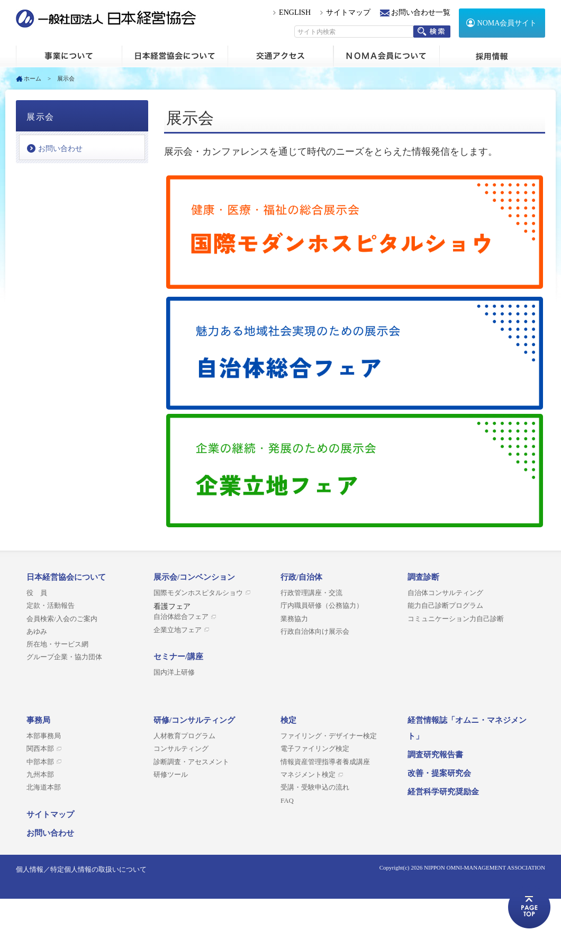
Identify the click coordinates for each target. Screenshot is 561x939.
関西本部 (40, 748)
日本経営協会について (175, 56)
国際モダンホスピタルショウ (198, 593)
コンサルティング (181, 748)
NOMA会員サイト (507, 23)
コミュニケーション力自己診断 (456, 619)
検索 (431, 31)
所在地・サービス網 (57, 644)
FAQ (287, 800)
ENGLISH (295, 12)
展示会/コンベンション (194, 577)
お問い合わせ (60, 149)
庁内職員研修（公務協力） (321, 605)
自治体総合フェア (181, 617)
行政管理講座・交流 (311, 593)
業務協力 (294, 619)
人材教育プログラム (184, 736)
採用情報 (492, 56)
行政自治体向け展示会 (314, 631)
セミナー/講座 (178, 656)
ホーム (69, 56)
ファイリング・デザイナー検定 (328, 736)
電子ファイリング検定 (314, 748)
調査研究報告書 (435, 754)
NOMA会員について (386, 56)
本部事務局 (43, 736)
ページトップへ (529, 907)
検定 (288, 720)
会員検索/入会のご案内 (61, 619)
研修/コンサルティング (194, 720)
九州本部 (40, 774)
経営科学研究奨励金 (443, 791)
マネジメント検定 (308, 774)
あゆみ (36, 631)
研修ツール (170, 774)
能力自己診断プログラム (445, 605)
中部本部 (40, 762)
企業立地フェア (177, 630)
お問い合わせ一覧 (420, 12)
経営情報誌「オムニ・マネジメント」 (467, 728)
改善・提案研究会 (439, 773)
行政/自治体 (301, 577)
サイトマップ (348, 12)
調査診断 (423, 577)
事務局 (38, 720)
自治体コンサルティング (445, 593)
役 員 (36, 593)
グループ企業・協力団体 (64, 657)
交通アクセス (280, 56)
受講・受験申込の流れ (314, 787)
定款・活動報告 (50, 605)
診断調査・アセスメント (191, 762)
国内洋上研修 (174, 672)
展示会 (40, 116)
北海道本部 (43, 787)
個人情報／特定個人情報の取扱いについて (81, 869)
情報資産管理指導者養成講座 (325, 762)
